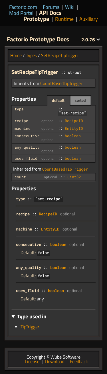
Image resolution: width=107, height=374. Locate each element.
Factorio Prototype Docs (38, 39)
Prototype (36, 18)
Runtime (64, 19)
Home (16, 55)
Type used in (32, 316)
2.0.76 (90, 40)
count (20, 176)
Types (31, 55)
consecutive (27, 135)
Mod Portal (21, 13)
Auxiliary (88, 19)
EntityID (74, 128)
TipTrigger (30, 326)
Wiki (69, 7)
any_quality (27, 147)
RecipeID (74, 120)
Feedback (79, 361)
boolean (73, 135)
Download (54, 361)
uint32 (74, 176)
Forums (51, 7)
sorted (80, 100)
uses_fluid (26, 158)
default (58, 100)
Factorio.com (23, 7)
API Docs (50, 12)
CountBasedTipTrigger (61, 83)
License (32, 361)
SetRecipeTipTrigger (60, 55)
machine (23, 128)
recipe (21, 120)
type (19, 109)
